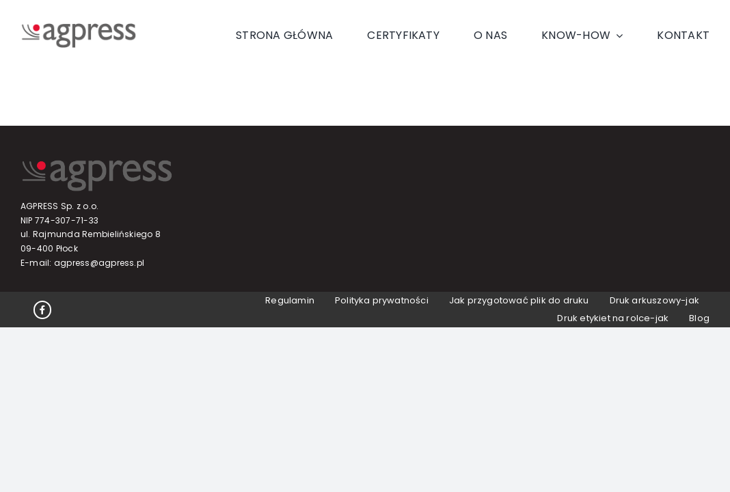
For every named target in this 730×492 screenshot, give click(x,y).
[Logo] (78, 28)
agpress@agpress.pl (99, 263)
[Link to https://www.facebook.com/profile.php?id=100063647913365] (42, 309)
